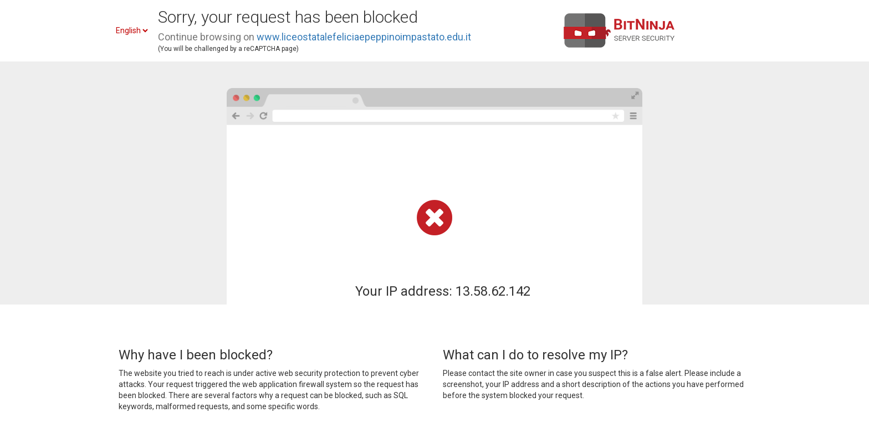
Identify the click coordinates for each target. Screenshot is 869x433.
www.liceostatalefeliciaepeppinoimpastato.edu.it (364, 37)
